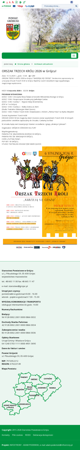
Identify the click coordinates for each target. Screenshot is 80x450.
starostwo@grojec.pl (18, 286)
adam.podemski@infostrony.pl (59, 445)
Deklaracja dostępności (43, 435)
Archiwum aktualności (43, 64)
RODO (28, 435)
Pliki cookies (17, 435)
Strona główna (22, 64)
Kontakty (6, 435)
